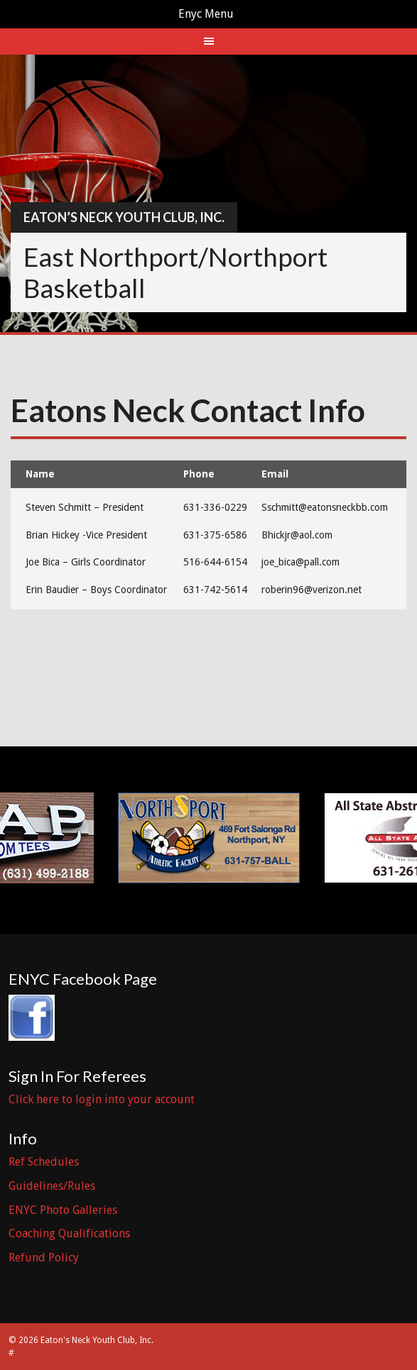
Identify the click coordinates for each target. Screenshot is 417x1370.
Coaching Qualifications (69, 1233)
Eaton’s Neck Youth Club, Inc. (123, 217)
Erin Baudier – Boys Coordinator (96, 589)
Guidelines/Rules (52, 1186)
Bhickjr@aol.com (296, 535)
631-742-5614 (215, 589)
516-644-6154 (215, 562)
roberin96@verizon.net (311, 589)
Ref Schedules (44, 1162)
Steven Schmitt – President (84, 507)
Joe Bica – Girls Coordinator (86, 562)
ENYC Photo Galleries (63, 1210)
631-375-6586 (215, 535)
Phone (199, 474)
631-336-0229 (215, 507)
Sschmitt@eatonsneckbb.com (324, 507)
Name (40, 474)
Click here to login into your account (102, 1099)
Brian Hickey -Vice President (86, 535)
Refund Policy (44, 1257)
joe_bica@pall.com (300, 562)
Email (274, 474)
